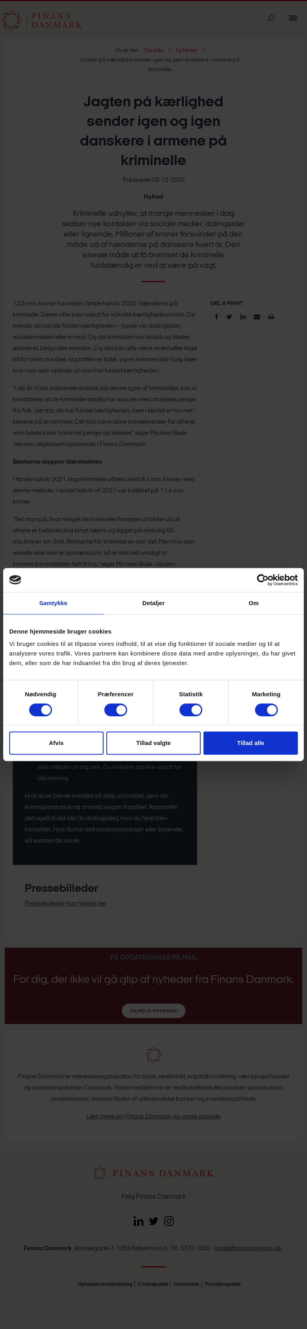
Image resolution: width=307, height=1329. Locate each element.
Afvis (56, 742)
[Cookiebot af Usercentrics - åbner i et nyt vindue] (263, 580)
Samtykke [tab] (53, 603)
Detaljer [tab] (153, 603)
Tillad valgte (153, 742)
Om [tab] (254, 603)
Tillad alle (250, 742)
